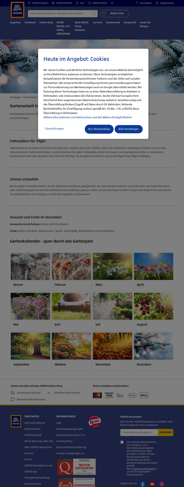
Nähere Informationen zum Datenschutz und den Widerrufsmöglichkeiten (87, 117)
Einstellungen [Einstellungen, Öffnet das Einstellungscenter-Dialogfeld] (54, 128)
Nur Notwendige (99, 129)
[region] (93, 94)
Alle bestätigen (129, 129)
